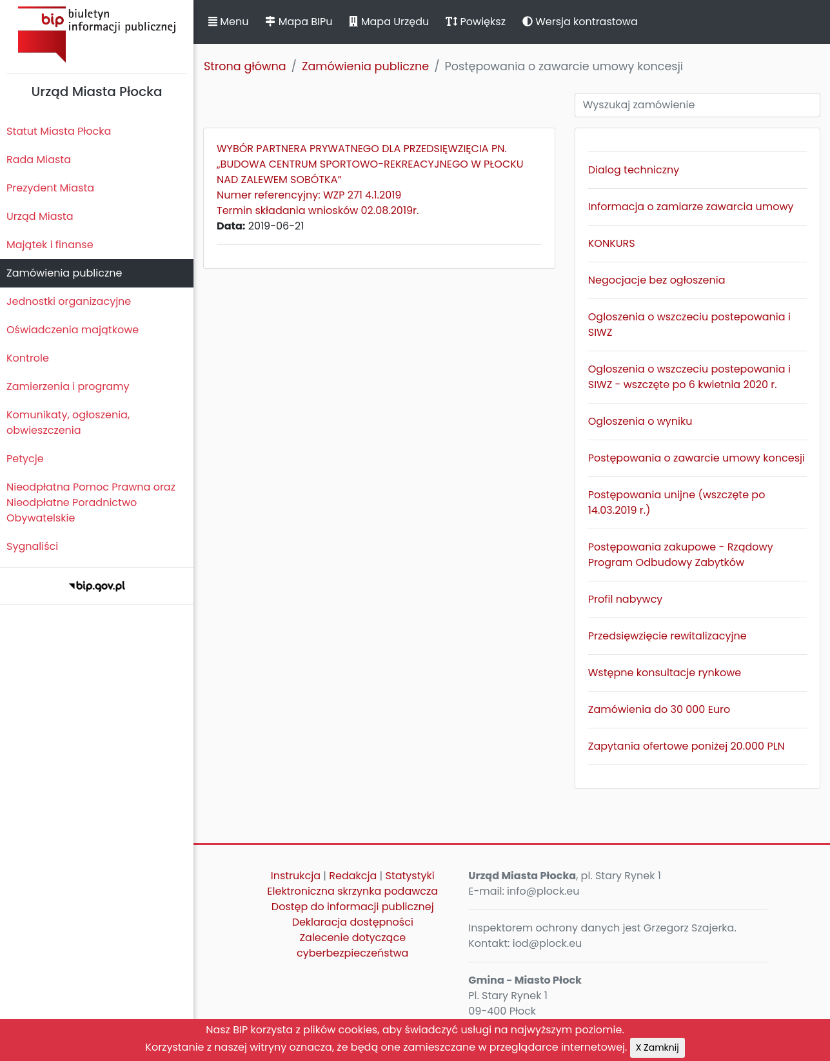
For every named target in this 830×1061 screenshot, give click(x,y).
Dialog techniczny (633, 169)
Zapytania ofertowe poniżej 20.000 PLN (686, 746)
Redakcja (353, 875)
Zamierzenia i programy (68, 386)
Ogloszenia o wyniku (640, 421)
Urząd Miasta (39, 216)
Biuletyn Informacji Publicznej (96, 34)
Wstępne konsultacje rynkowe (664, 672)
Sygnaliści (32, 546)
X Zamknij (657, 1047)
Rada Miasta (38, 159)
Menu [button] (228, 21)
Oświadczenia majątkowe (72, 329)
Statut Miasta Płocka (58, 131)
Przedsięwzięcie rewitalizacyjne (667, 635)
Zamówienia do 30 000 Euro (659, 709)
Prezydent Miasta (50, 187)
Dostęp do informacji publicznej (353, 906)
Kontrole (27, 358)
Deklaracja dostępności (352, 922)
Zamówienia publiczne (64, 273)
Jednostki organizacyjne (68, 301)
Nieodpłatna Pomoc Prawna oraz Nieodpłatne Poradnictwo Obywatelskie (90, 502)
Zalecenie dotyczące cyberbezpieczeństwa (352, 945)
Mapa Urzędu (389, 21)
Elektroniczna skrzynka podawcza (352, 891)
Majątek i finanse (50, 244)
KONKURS (611, 243)
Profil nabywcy (625, 599)
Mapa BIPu (298, 21)
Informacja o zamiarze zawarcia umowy (691, 206)
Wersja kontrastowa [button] (580, 21)
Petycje (25, 458)
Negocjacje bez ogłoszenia (657, 280)
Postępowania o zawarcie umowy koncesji (696, 458)
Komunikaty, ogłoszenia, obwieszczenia (68, 422)
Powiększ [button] (476, 21)
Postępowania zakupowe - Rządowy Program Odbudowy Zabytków (680, 555)
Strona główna (245, 66)
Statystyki (410, 875)
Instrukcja (296, 875)
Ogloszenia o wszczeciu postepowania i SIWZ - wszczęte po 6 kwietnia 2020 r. (689, 377)
